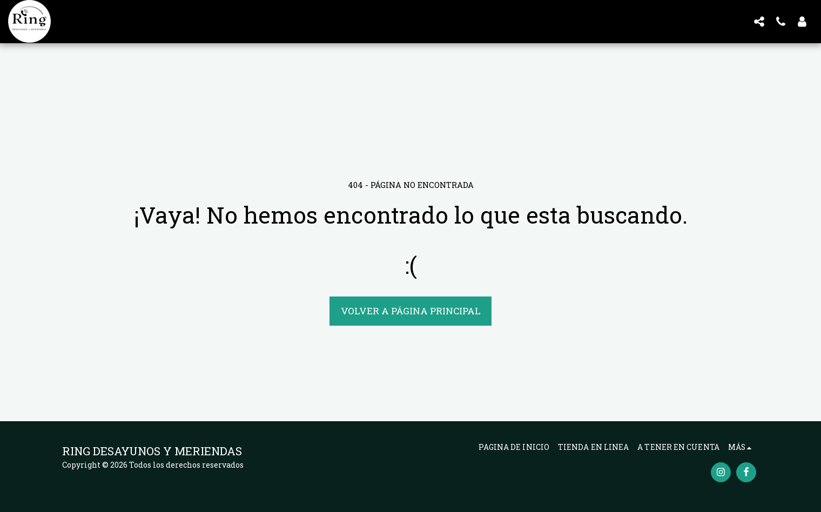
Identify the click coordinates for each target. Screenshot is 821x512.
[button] (759, 21)
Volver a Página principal (411, 311)
